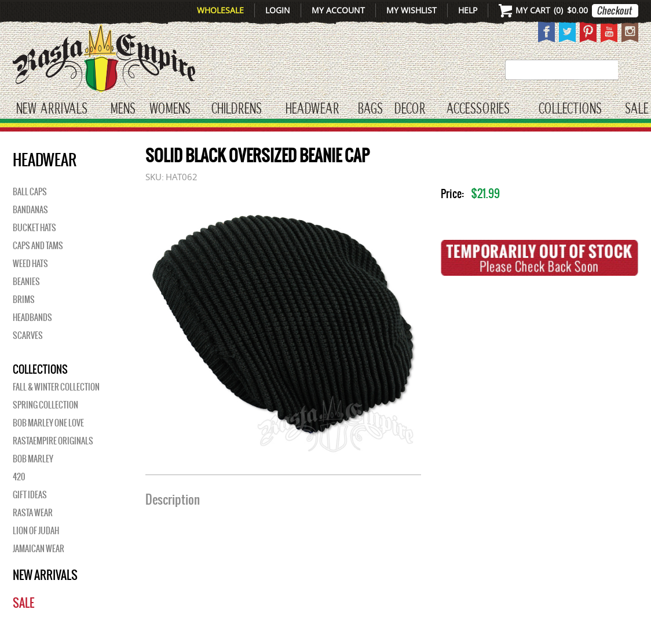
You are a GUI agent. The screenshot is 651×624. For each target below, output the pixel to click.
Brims (24, 299)
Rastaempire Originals (53, 441)
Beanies (26, 281)
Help (467, 10)
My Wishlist (411, 10)
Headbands (32, 317)
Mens (123, 109)
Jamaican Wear (38, 548)
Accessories (478, 109)
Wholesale (220, 10)
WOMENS (170, 109)
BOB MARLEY (33, 459)
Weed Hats (30, 263)
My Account (338, 10)
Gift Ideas (30, 494)
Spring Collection (45, 405)
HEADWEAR (312, 109)
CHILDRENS (236, 109)
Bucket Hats (34, 227)
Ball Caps (30, 191)
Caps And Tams (38, 245)
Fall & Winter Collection (56, 387)
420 (19, 476)
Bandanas (30, 209)
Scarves (28, 335)
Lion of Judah (36, 530)
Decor (409, 109)
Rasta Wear (33, 512)
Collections (570, 109)
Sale (637, 109)
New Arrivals (51, 109)
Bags (370, 109)
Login (277, 10)
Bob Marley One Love (48, 423)
